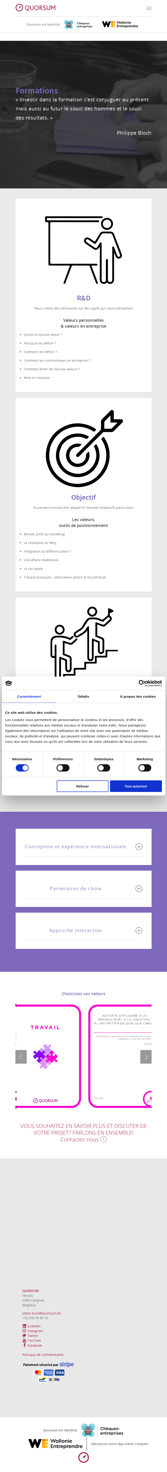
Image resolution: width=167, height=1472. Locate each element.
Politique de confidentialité (42, 1355)
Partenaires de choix (96, 888)
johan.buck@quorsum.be (41, 1313)
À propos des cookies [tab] (138, 696)
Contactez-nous (80, 1139)
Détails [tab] (83, 696)
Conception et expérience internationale (83, 846)
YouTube (31, 1340)
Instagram (32, 1331)
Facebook (32, 1345)
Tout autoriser (136, 786)
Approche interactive (95, 930)
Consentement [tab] (29, 696)
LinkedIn (31, 1326)
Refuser (82, 786)
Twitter (30, 1335)
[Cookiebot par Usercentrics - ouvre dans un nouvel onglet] (142, 683)
